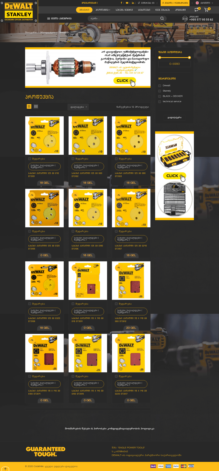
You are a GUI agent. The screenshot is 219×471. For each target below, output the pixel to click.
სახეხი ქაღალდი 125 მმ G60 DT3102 (87, 174)
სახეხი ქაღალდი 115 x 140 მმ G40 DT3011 (87, 319)
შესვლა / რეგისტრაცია (175, 3)
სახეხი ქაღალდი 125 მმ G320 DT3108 (44, 319)
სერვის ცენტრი (124, 10)
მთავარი (84, 10)
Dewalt (166, 86)
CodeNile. (39, 466)
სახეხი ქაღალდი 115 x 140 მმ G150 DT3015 (87, 392)
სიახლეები (144, 10)
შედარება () (146, 3)
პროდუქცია (103, 10)
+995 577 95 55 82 (201, 20)
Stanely (167, 91)
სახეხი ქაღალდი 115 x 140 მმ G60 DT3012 (131, 319)
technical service (172, 101)
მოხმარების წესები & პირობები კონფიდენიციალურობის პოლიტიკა (109, 429)
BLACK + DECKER (172, 96)
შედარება (38, 159)
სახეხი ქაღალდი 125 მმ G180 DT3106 (87, 247)
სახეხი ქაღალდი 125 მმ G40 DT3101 (43, 174)
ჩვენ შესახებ (162, 10)
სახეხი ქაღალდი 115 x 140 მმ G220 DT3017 (131, 392)
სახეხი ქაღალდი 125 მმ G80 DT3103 (130, 174)
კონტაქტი (180, 10)
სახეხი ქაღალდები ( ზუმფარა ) (43, 166)
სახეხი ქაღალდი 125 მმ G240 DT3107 (131, 247)
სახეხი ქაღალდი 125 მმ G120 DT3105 (44, 247)
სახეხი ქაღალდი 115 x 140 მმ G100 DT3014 (44, 392)
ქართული (204, 2)
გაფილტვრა (174, 118)
